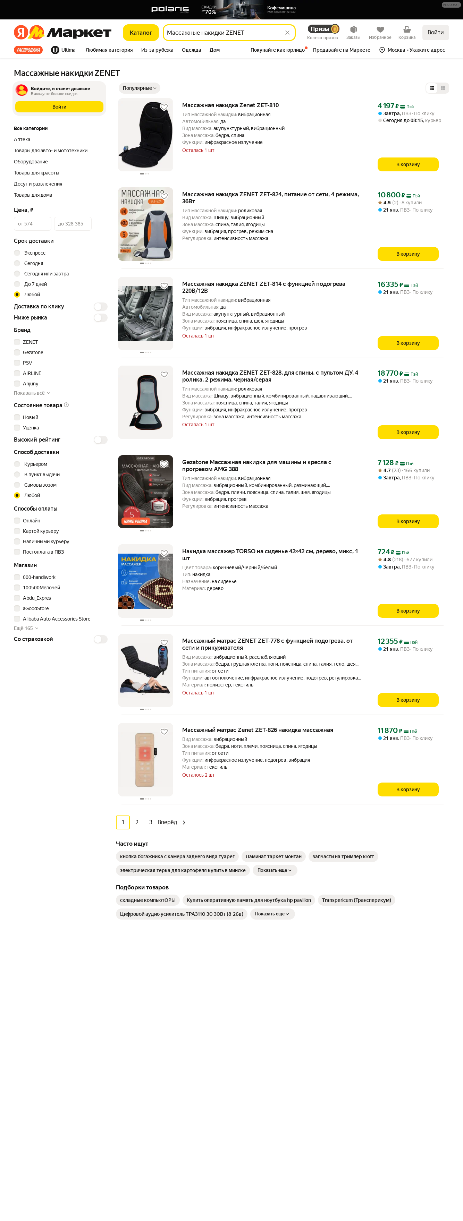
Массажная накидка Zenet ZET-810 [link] (230, 105)
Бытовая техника (143, 997)
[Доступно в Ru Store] (81, 1020)
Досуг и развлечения (148, 976)
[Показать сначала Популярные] (139, 88)
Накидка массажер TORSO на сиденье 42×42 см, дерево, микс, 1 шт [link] (270, 555)
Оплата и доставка (254, 986)
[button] (451, 5)
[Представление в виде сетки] (442, 88)
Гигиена (133, 1007)
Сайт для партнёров (255, 1127)
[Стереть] (287, 32)
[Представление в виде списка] (431, 88)
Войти (436, 32)
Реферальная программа (383, 986)
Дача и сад (136, 1080)
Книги (131, 1090)
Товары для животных (149, 1122)
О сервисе (244, 1018)
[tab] (30, 50)
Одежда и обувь (142, 1028)
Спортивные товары (147, 1111)
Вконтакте (373, 1097)
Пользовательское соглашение (88, 1181)
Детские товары (142, 1142)
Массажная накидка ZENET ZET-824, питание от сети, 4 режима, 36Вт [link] (270, 198)
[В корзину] (408, 164)
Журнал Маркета (252, 1038)
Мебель (133, 986)
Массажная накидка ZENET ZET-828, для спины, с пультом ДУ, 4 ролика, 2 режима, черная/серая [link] (270, 376)
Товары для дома (143, 1038)
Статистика (31, 1181)
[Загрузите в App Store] (12, 1020)
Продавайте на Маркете (260, 1106)
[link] (177, 856)
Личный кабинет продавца (263, 1096)
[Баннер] (231, 9)
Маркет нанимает (375, 1018)
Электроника (139, 1018)
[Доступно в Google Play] (35, 1020)
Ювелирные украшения (151, 1153)
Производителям (374, 997)
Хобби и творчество (147, 1070)
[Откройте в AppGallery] (58, 1020)
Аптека (132, 1049)
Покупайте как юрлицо (258, 1007)
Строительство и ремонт (152, 1132)
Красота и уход (141, 1059)
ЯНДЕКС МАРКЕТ (432, 1177)
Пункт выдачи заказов (380, 1007)
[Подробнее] (451, 5)
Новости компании (376, 976)
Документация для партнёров (267, 1117)
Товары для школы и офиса (154, 1101)
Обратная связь (250, 997)
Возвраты (244, 1028)
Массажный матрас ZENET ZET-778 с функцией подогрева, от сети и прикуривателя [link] (267, 644)
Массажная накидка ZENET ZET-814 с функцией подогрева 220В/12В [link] (263, 287)
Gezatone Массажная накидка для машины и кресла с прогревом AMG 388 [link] (256, 465)
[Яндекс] (21, 32)
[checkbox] (60, 342)
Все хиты (28, 50)
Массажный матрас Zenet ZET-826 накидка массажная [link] (257, 729)
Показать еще (275, 870)
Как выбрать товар (254, 976)
